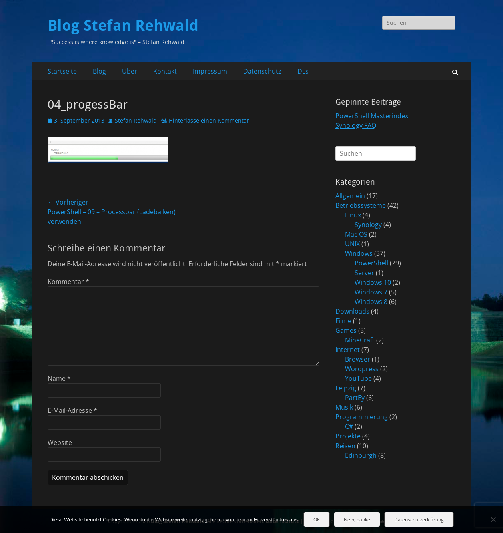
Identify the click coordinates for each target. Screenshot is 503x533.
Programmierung (361, 416)
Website (60, 442)
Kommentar (68, 281)
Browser (357, 359)
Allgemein (350, 195)
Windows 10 (373, 282)
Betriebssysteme (360, 205)
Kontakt (165, 71)
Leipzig (345, 388)
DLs (303, 71)
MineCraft (360, 340)
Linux (353, 215)
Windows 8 (371, 301)
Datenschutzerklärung (419, 519)
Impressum (210, 71)
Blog (99, 71)
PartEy (355, 397)
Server (364, 272)
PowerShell (371, 263)
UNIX (352, 243)
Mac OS (356, 234)
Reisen (345, 445)
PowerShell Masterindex (371, 115)
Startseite (62, 71)
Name (59, 378)
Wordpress (362, 368)
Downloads (352, 311)
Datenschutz (262, 71)
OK (316, 519)
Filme (343, 320)
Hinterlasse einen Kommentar (209, 120)
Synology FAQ (355, 125)
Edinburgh (361, 455)
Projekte (348, 436)
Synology (368, 224)
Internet (347, 349)
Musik (344, 407)
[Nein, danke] (493, 519)
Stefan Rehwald (136, 120)
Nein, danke (357, 519)
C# (349, 426)
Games (346, 330)
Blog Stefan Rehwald (123, 25)
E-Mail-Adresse (72, 410)
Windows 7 (371, 292)
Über (129, 71)
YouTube (358, 378)
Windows (359, 253)
